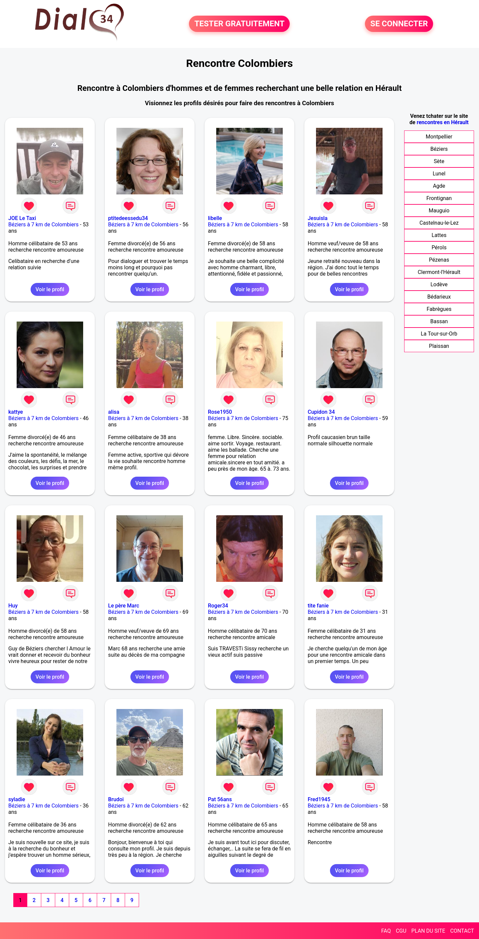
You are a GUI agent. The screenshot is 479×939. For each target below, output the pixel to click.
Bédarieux (439, 297)
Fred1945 (319, 799)
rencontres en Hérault (443, 122)
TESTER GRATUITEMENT (239, 24)
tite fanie (318, 605)
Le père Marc (123, 605)
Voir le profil (50, 289)
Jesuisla (318, 218)
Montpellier (439, 136)
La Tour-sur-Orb (439, 334)
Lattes (439, 235)
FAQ (386, 931)
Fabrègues (439, 309)
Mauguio (439, 210)
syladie (16, 799)
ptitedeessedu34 (128, 218)
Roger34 (218, 605)
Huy (13, 605)
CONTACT (462, 931)
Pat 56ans (220, 799)
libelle (215, 218)
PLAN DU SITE (428, 931)
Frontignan (439, 198)
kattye (15, 412)
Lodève (438, 284)
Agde (439, 186)
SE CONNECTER (399, 24)
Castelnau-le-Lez (439, 223)
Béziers (439, 149)
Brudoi (116, 799)
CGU (401, 931)
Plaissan (439, 346)
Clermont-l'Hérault (439, 272)
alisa (113, 412)
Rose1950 (220, 412)
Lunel (439, 173)
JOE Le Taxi (22, 218)
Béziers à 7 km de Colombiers (43, 224)
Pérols (438, 247)
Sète (439, 161)
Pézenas (439, 260)
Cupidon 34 (321, 412)
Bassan (439, 321)
